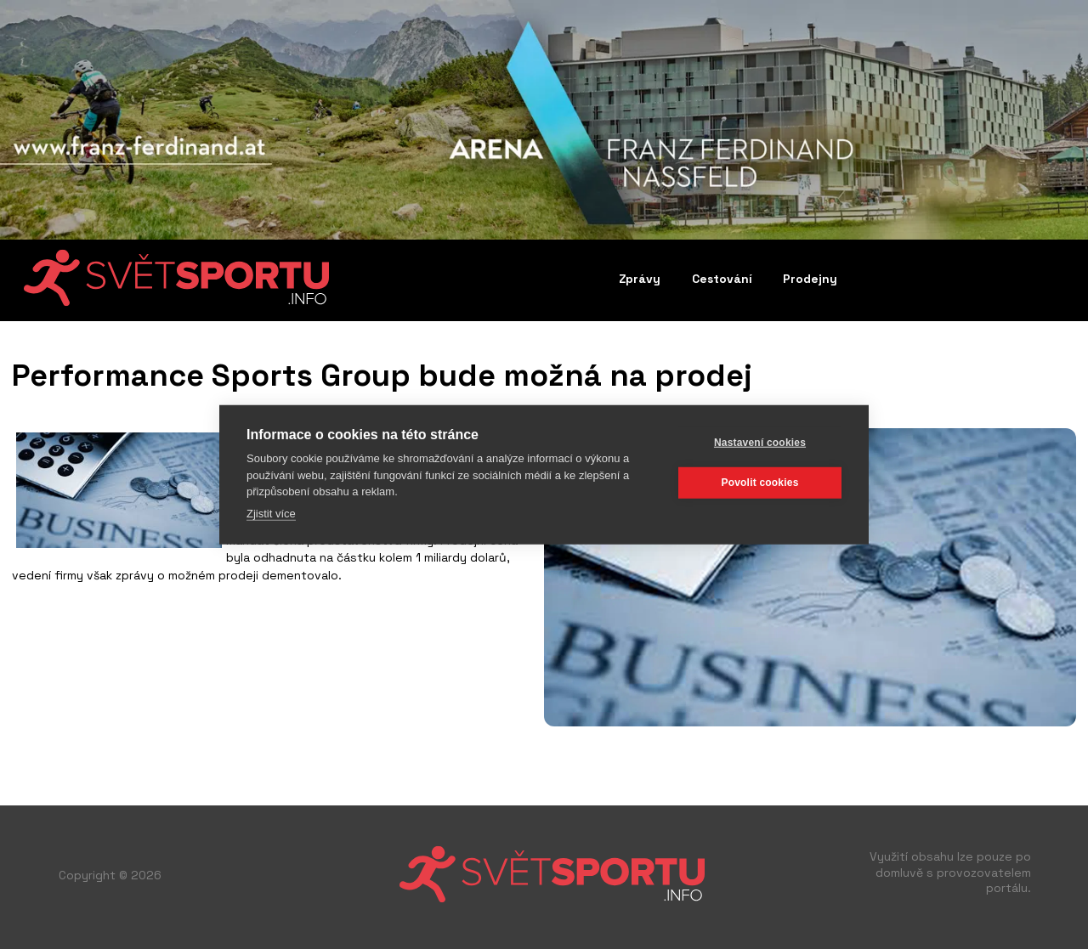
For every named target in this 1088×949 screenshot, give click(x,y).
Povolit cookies (759, 483)
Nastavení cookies (760, 443)
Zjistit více (271, 512)
